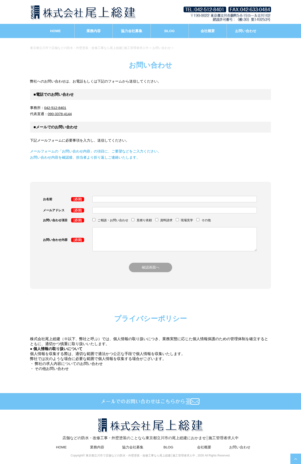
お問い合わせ (245, 31)
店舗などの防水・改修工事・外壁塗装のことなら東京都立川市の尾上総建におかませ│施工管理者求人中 (150, 428)
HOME (55, 31)
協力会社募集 (131, 31)
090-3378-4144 (60, 114)
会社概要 (208, 31)
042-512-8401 (55, 108)
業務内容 (93, 31)
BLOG (169, 31)
